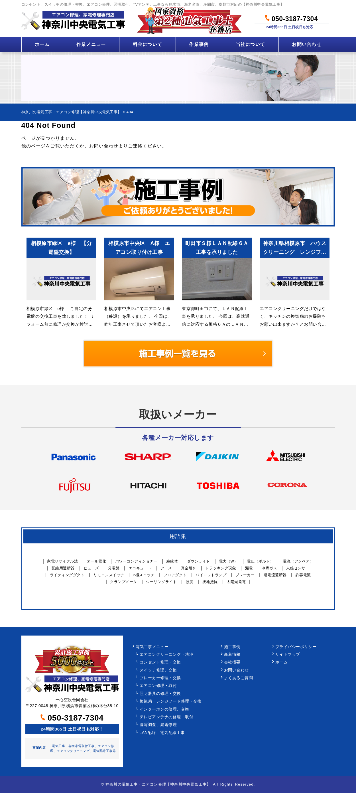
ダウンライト (198, 561)
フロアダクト (175, 575)
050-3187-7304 (291, 18)
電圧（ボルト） (260, 561)
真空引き (188, 568)
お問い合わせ (307, 44)
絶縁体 (172, 561)
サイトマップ (287, 654)
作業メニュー (91, 44)
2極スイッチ (143, 575)
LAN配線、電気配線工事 (162, 733)
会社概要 (232, 662)
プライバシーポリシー (296, 647)
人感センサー (297, 568)
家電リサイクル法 (62, 561)
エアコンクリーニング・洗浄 (167, 654)
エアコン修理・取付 (158, 685)
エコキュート (140, 568)
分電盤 (114, 568)
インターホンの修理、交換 (164, 709)
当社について (250, 44)
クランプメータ (123, 582)
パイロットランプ (211, 575)
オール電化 (96, 561)
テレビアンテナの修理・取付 (167, 717)
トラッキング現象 (220, 568)
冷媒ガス (269, 568)
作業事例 (199, 44)
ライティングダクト (67, 575)
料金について (147, 44)
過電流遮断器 (275, 575)
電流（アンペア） (298, 561)
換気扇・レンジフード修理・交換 (171, 701)
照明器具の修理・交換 (160, 693)
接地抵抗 (210, 582)
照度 (190, 582)
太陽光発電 (236, 582)
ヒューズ (91, 568)
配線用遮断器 (63, 568)
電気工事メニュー (152, 647)
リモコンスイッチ (108, 575)
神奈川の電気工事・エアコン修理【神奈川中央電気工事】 (158, 784)
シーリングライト (161, 582)
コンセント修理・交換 (160, 662)
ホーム (42, 44)
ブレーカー (245, 575)
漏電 (249, 568)
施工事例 (232, 647)
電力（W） (228, 561)
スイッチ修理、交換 (158, 670)
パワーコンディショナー (136, 561)
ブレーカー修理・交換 (160, 678)
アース (166, 568)
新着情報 (232, 654)
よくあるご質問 (238, 678)
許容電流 (303, 575)
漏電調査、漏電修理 (158, 725)
